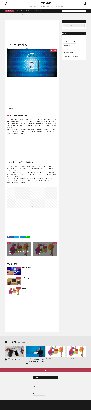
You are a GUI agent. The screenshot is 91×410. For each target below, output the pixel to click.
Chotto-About (45, 3)
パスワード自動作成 (20, 14)
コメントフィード (37, 390)
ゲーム (40, 6)
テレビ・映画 (29, 6)
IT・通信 (12, 14)
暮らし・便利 (54, 6)
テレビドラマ (18, 10)
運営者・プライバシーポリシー (71, 56)
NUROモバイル (26, 268)
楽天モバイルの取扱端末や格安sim (13, 360)
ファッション (24, 10)
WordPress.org (36, 393)
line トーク (69, 360)
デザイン (30, 10)
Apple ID (24, 288)
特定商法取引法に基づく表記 (70, 52)
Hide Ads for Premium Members (71, 41)
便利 (40, 10)
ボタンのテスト (67, 49)
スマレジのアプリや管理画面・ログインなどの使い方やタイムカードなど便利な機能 (35, 361)
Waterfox (48, 360)
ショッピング (36, 10)
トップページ (67, 45)
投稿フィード (36, 386)
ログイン (35, 382)
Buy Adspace (67, 38)
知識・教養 (60, 6)
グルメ (35, 6)
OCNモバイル (26, 278)
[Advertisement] (32, 32)
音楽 (48, 6)
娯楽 (44, 6)
